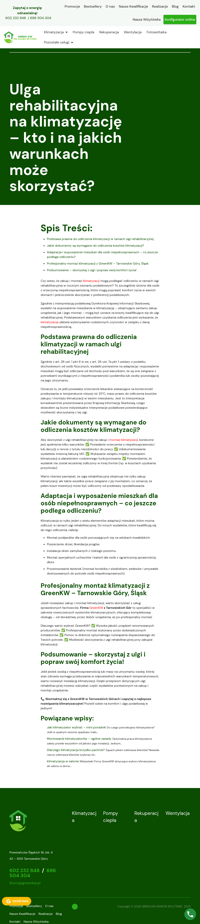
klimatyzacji (91, 281)
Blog (175, 6)
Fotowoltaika (157, 32)
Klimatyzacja (54, 32)
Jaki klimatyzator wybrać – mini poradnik (76, 727)
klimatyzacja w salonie (63, 761)
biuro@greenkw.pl (24, 883)
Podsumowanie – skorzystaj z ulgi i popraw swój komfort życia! (92, 270)
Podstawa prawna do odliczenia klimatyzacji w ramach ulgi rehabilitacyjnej (100, 239)
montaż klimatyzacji (123, 440)
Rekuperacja (109, 32)
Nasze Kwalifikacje (133, 6)
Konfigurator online (180, 19)
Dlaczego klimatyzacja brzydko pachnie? (76, 750)
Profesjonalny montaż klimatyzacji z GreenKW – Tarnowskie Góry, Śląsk (98, 263)
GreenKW (96, 608)
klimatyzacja (49, 322)
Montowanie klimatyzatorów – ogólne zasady (79, 739)
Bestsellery (93, 6)
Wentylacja (132, 32)
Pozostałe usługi (56, 42)
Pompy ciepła (83, 32)
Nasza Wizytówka (147, 19)
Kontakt (189, 6)
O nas (110, 6)
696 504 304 (40, 18)
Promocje (72, 6)
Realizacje (160, 6)
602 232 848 (15, 18)
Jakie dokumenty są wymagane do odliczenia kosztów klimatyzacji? (95, 246)
